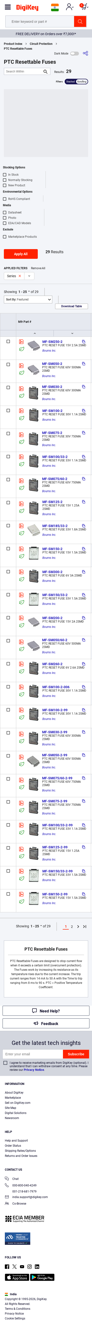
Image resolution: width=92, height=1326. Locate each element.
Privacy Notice (34, 1070)
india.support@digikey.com (26, 1197)
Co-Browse (15, 1204)
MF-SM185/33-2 (55, 526)
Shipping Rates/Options (20, 1150)
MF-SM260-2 (52, 664)
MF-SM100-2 (52, 411)
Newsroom (12, 1118)
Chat (12, 1179)
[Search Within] (23, 71)
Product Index (13, 44)
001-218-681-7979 (21, 1191)
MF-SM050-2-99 (54, 755)
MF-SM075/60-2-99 (57, 778)
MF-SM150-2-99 (55, 894)
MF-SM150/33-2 (55, 595)
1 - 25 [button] (22, 292)
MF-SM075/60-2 (54, 479)
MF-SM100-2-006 (55, 687)
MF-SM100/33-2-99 (57, 825)
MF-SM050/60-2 (54, 640)
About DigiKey (14, 1092)
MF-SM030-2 (52, 387)
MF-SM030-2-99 (54, 732)
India (10, 1294)
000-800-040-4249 (21, 1186)
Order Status (13, 1145)
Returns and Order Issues (21, 1156)
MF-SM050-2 (52, 364)
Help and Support (16, 1140)
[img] (27, 9)
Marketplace (13, 1097)
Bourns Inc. (49, 350)
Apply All (21, 254)
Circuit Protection (41, 44)
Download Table (71, 306)
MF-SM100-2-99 (55, 710)
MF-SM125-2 (52, 502)
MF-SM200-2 (52, 618)
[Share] (85, 53)
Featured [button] (17, 299)
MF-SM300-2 (52, 572)
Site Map (10, 1108)
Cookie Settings (15, 1318)
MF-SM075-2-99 (54, 801)
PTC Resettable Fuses (18, 48)
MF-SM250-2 (52, 342)
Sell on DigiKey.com (18, 1103)
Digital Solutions (15, 1113)
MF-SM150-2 (52, 549)
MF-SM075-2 (52, 433)
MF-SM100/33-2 (55, 457)
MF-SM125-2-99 (55, 847)
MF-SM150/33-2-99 (57, 871)
